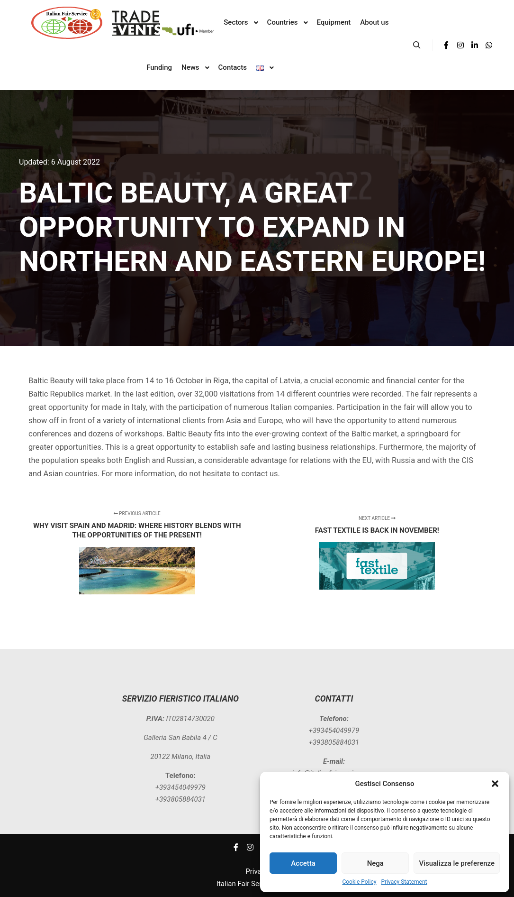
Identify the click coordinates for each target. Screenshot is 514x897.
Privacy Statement (404, 882)
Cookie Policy (359, 882)
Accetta (303, 863)
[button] (495, 783)
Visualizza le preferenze (457, 863)
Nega (375, 863)
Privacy (256, 871)
